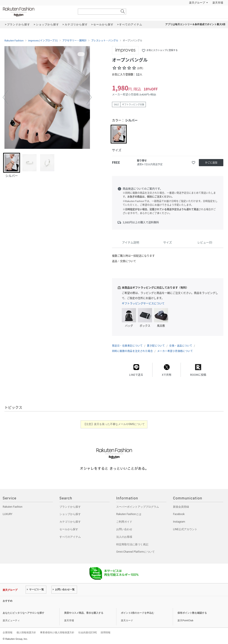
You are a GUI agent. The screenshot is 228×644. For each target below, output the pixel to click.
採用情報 (105, 632)
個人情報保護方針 (26, 632)
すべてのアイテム (70, 536)
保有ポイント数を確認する (192, 612)
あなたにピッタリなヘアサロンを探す (23, 612)
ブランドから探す (70, 506)
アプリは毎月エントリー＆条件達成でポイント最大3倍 (195, 24)
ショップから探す (70, 514)
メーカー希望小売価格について (175, 351)
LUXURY (7, 514)
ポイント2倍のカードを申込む (137, 612)
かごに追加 (211, 162)
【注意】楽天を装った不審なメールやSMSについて (114, 424)
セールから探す (68, 529)
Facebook (179, 514)
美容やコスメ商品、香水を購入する (83, 612)
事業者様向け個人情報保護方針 (57, 632)
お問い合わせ (124, 529)
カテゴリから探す (70, 521)
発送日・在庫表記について (127, 346)
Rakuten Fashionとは (128, 514)
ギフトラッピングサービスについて (143, 303)
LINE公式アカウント (185, 529)
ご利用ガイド (124, 521)
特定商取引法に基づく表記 (132, 544)
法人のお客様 (124, 536)
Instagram (179, 521)
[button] (5, 97)
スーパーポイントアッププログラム (137, 506)
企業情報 (7, 632)
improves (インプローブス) (43, 40)
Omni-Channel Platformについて (135, 551)
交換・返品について (180, 346)
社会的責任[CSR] (87, 632)
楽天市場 (217, 2)
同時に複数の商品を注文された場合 (132, 351)
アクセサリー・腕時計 (74, 40)
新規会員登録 (181, 506)
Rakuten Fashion (37, 12)
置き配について (156, 346)
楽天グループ (197, 2)
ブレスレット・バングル (104, 40)
